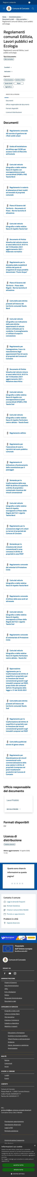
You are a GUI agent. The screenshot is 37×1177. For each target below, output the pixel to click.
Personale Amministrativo (13, 998)
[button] (18, 1174)
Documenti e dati (8, 19)
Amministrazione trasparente (14, 1140)
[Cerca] (33, 8)
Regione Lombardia (9, 2)
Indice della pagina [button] (12, 94)
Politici (7, 995)
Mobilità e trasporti (11, 1026)
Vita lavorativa (9, 1017)
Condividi (8, 67)
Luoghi (7, 1075)
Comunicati (8, 1063)
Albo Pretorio (9, 1143)
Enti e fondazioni (10, 992)
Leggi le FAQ (9, 1128)
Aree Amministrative (12, 985)
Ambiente (11, 1042)
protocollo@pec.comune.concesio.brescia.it (16, 1110)
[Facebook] (5, 973)
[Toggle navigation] (4, 8)
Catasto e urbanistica (12, 1023)
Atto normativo (21, 19)
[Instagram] (15, 973)
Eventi (7, 1078)
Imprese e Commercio (12, 1020)
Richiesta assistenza (11, 1131)
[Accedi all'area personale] (29, 2)
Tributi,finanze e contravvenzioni (19, 1039)
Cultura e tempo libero (12, 1014)
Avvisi (7, 1066)
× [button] (35, 1145)
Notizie (7, 1060)
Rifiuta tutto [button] (18, 1170)
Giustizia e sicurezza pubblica (17, 1036)
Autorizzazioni (12, 1048)
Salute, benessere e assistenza (18, 1045)
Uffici (6, 989)
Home (4, 17)
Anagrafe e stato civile (12, 1011)
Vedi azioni (8, 71)
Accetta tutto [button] (18, 1165)
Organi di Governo (11, 982)
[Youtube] (10, 973)
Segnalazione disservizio (13, 1124)
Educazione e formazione (16, 1032)
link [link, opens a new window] (8, 1161)
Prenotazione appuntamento (14, 1121)
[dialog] (18, 1160)
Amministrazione (15, 17)
